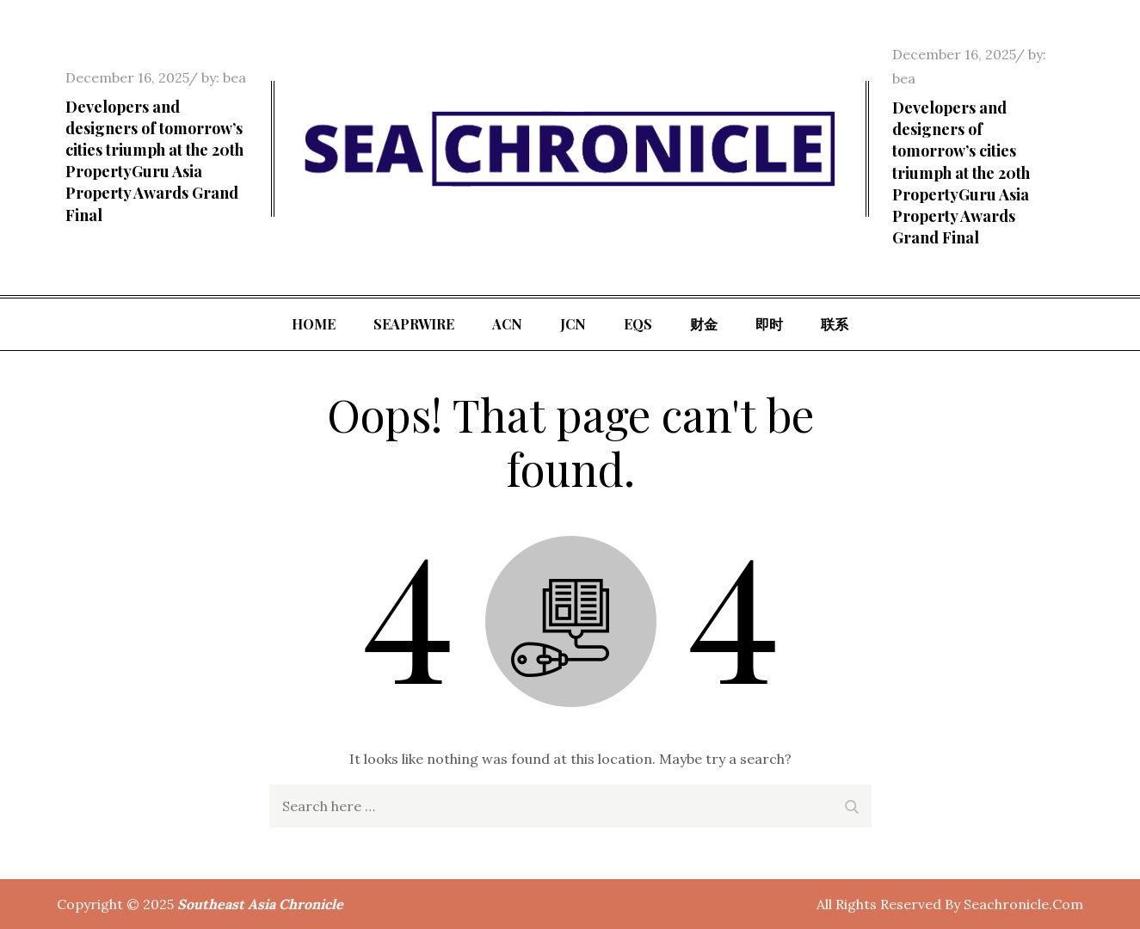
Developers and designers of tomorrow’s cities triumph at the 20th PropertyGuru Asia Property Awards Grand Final (154, 160)
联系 (834, 324)
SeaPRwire (413, 324)
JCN (573, 324)
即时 (769, 324)
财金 (704, 324)
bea (234, 77)
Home (314, 324)
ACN (507, 324)
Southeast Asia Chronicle (260, 904)
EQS (638, 324)
